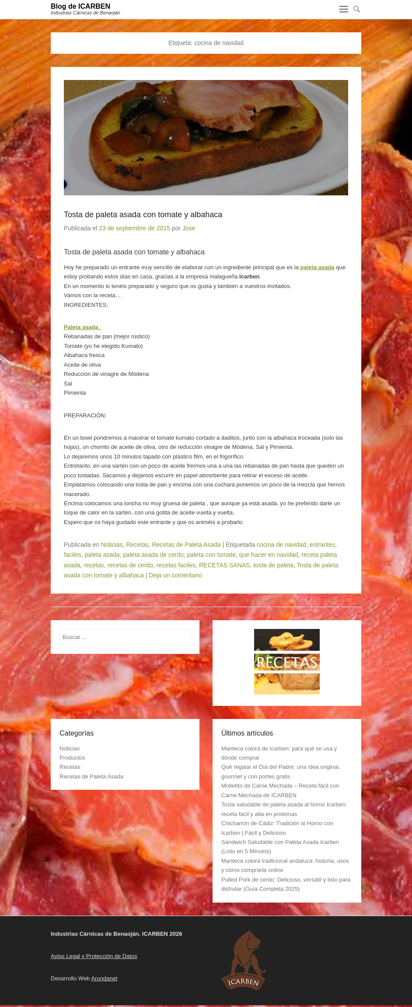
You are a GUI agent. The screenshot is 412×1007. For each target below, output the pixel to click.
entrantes (322, 544)
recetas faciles (176, 565)
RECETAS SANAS (224, 565)
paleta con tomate (211, 554)
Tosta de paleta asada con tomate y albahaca (143, 214)
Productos (72, 757)
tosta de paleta (273, 565)
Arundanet (104, 978)
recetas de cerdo (130, 565)
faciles (72, 554)
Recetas (137, 544)
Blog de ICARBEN (80, 6)
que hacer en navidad (268, 554)
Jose (189, 228)
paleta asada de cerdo (153, 554)
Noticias (112, 544)
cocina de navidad (281, 544)
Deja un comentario (175, 575)
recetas (94, 565)
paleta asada (317, 267)
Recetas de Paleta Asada (186, 544)
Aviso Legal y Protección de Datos (94, 956)
